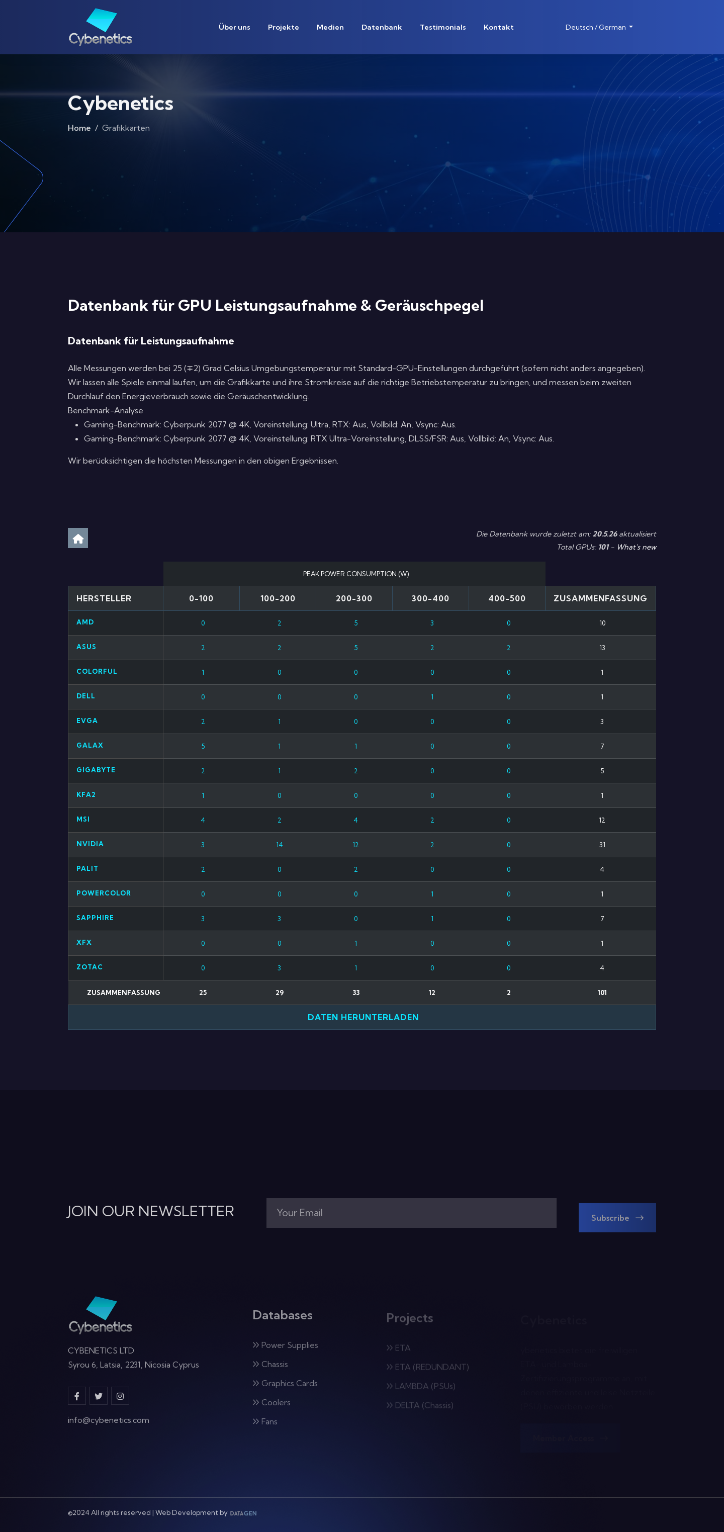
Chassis (270, 1370)
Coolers (271, 1408)
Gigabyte (96, 770)
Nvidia (90, 844)
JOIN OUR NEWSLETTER (151, 1211)
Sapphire (95, 918)
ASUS (86, 647)
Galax (90, 745)
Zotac (89, 967)
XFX (84, 942)
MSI (83, 819)
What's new (636, 547)
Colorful (97, 671)
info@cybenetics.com (108, 1425)
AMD (85, 622)
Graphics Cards (285, 1389)
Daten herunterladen (362, 1017)
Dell (86, 696)
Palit (87, 868)
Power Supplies (285, 1350)
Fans (265, 1427)
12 (355, 845)
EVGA (87, 720)
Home (79, 131)
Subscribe (617, 1223)
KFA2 (86, 794)
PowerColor (103, 893)
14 (279, 845)
